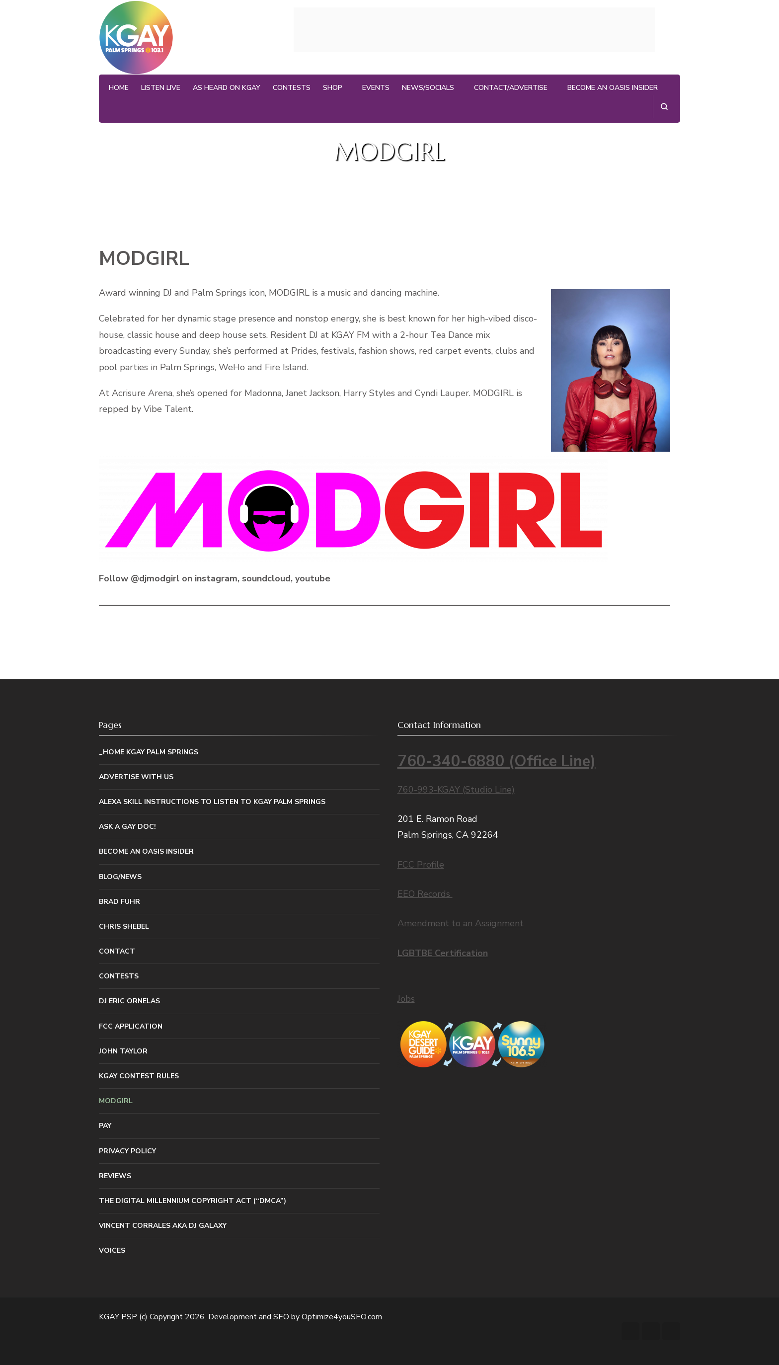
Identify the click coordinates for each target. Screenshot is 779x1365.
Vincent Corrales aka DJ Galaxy (163, 1225)
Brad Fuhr (119, 901)
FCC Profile (420, 865)
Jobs (406, 999)
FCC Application (130, 1026)
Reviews (115, 1176)
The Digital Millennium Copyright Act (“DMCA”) (192, 1200)
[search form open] (664, 106)
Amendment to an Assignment (460, 923)
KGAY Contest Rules (139, 1076)
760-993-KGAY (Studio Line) (456, 790)
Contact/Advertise (510, 87)
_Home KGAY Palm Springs (148, 752)
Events (376, 87)
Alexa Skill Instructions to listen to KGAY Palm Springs (212, 801)
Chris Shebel (124, 926)
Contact (117, 951)
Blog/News (120, 877)
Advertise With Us (136, 777)
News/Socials (428, 87)
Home (119, 87)
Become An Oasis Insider (612, 87)
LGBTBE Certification (442, 953)
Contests (292, 87)
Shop (332, 87)
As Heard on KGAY (226, 87)
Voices (112, 1250)
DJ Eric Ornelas (129, 1001)
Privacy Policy (127, 1151)
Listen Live (160, 87)
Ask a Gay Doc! (127, 826)
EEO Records (425, 894)
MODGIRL (116, 1101)
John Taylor (123, 1051)
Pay (105, 1125)
